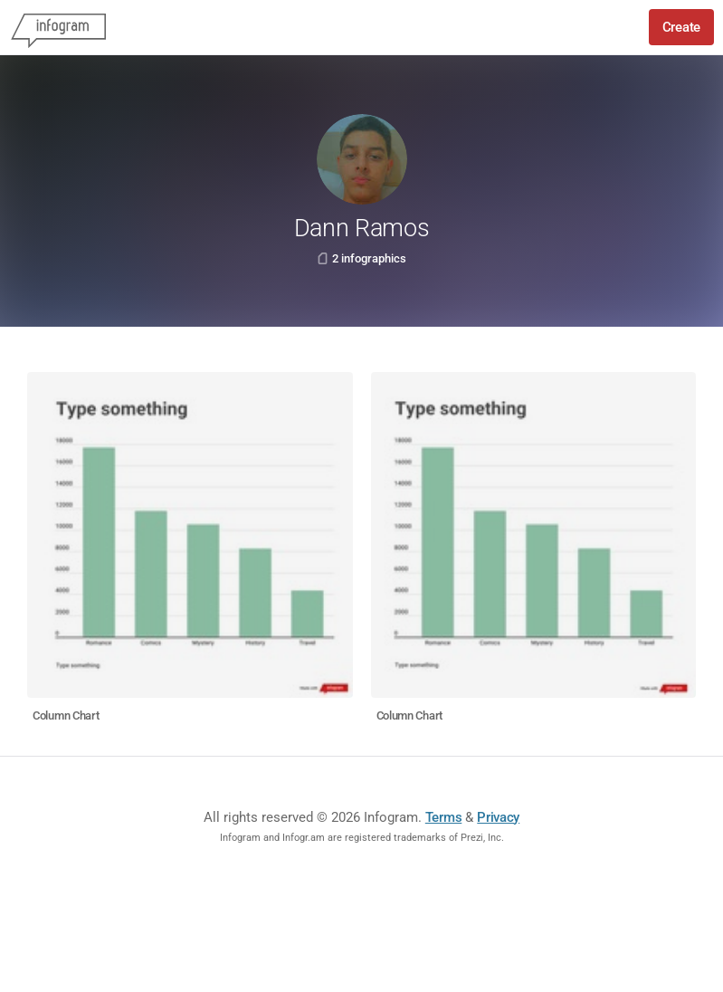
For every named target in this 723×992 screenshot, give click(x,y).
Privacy (498, 817)
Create (681, 27)
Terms (443, 817)
